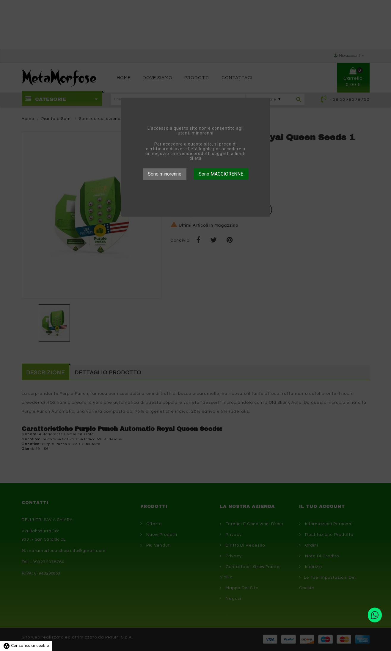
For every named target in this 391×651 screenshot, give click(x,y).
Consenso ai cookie (26, 646)
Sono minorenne (164, 174)
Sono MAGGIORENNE (221, 174)
